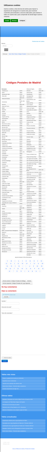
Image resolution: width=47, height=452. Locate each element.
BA (30, 261)
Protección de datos (30, 448)
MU (42, 266)
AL (18, 261)
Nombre (4, 301)
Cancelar (6, 296)
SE (43, 268)
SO (9, 271)
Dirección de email (7, 307)
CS (18, 263)
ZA (36, 271)
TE (17, 271)
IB (34, 261)
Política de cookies (20, 448)
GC (18, 268)
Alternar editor (7, 357)
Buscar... (4, 43)
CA (10, 263)
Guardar (5, 361)
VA (28, 271)
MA (37, 266)
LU (29, 266)
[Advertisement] (23, 68)
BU (41, 261)
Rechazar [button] (14, 20)
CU (34, 263)
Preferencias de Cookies (38, 41)
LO (26, 268)
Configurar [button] (22, 20)
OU (10, 268)
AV (26, 261)
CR (22, 263)
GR (42, 263)
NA (6, 268)
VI (7, 261)
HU (19, 266)
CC (6, 263)
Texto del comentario (7, 313)
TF (34, 268)
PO (22, 268)
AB (11, 261)
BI (32, 271)
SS (11, 266)
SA (30, 268)
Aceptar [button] (7, 20)
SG (38, 268)
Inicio (13, 448)
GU (7, 266)
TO (21, 271)
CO (27, 263)
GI (38, 263)
